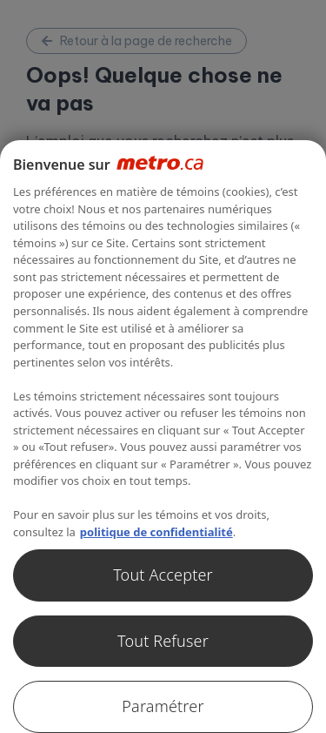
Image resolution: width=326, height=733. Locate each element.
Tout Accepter (163, 574)
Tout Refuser (163, 640)
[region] (163, 436)
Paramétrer (162, 706)
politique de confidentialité (156, 532)
